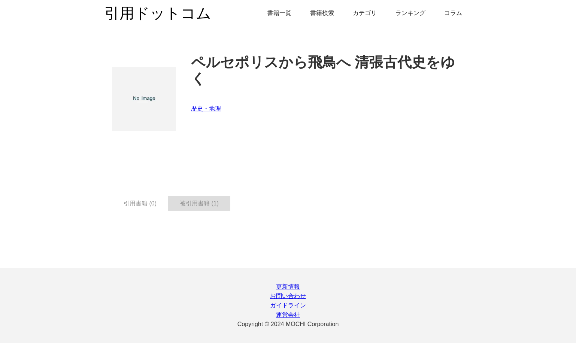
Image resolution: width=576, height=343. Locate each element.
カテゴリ (365, 13)
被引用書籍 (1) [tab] (199, 203)
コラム (453, 13)
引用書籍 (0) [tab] (140, 203)
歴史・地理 (206, 108)
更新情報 (288, 286)
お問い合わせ (288, 296)
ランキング (410, 13)
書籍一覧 (279, 13)
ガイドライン (288, 305)
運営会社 (288, 315)
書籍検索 (322, 13)
